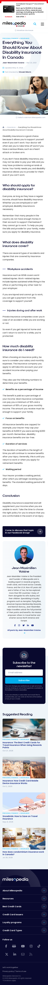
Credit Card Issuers (13, 914)
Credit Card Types (12, 930)
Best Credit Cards (12, 906)
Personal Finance (10, 38)
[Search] (35, 24)
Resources (8, 898)
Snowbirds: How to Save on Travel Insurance (20, 817)
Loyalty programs (12, 922)
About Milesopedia (12, 890)
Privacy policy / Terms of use (14, 971)
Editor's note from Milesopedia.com (31, 117)
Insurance (24, 38)
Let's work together (10, 967)
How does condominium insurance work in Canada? (23, 853)
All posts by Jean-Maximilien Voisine (24, 630)
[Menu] (42, 24)
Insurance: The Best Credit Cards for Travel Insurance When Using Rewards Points (22, 745)
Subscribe (24, 680)
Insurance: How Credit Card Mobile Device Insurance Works (20, 782)
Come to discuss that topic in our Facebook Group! (19, 531)
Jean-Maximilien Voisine (24, 569)
